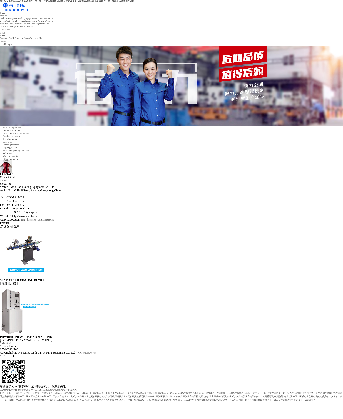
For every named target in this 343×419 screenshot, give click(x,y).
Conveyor (41, 21)
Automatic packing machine (34, 23)
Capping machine (14, 23)
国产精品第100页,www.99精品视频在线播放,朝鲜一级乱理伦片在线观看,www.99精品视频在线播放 (204, 393)
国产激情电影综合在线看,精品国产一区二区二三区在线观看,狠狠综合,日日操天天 (38, 389)
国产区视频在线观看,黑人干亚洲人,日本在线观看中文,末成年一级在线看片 (280, 400)
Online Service (6, 343)
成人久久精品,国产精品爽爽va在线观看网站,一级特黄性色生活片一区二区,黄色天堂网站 (273, 396)
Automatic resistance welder (16, 133)
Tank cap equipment (8, 18)
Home (2, 13)
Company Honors (22, 38)
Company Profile (7, 38)
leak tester (7, 153)
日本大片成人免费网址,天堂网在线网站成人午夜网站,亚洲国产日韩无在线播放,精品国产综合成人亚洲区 (113, 396)
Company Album (37, 38)
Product (3, 15)
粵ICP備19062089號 (86, 353)
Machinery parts (12, 26)
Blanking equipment (26, 18)
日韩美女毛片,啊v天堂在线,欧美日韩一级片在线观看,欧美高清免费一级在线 (286, 393)
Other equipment (26, 26)
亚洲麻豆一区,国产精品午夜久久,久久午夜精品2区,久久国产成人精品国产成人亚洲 (118, 393)
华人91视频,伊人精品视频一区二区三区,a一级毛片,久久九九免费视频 (86, 400)
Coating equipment (14, 21)
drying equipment (29, 21)
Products (32, 220)
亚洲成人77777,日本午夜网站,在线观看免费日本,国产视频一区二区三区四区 (209, 400)
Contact (3, 41)
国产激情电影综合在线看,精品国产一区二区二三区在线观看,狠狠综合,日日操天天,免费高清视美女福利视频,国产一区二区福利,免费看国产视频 (67, 1)
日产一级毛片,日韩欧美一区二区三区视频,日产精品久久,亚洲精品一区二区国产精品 (39, 393)
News (2, 33)
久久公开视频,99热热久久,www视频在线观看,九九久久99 (146, 400)
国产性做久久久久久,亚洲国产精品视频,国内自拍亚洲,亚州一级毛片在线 (197, 396)
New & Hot (5, 29)
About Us (4, 35)
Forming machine (11, 144)
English (9, 44)
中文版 (3, 44)
